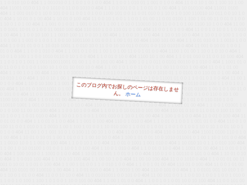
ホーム (133, 94)
